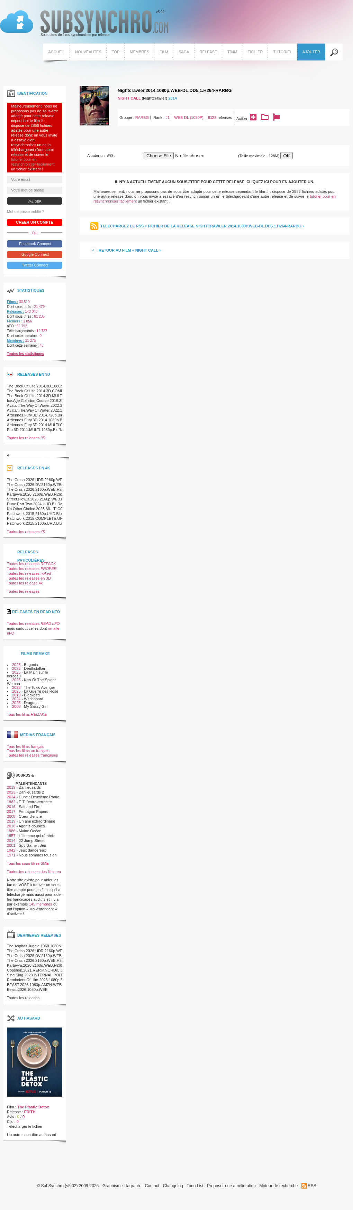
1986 (11, 831)
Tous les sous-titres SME (28, 863)
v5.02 (84, 23)
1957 (11, 836)
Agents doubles (32, 826)
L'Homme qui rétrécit (36, 836)
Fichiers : (14, 321)
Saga (184, 52)
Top (115, 52)
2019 (16, 695)
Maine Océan (30, 831)
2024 (16, 699)
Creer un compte (34, 222)
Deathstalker (34, 668)
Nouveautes (88, 52)
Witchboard (33, 699)
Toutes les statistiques (25, 354)
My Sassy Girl (35, 706)
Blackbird (31, 695)
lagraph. (133, 1186)
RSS (312, 1185)
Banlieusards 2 (31, 792)
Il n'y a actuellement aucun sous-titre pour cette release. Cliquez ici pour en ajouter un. (214, 182)
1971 (11, 855)
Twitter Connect (34, 265)
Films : (12, 302)
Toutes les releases (26, 438)
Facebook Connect (34, 244)
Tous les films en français (28, 751)
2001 (11, 845)
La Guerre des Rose (41, 691)
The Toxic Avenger (39, 687)
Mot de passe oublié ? (25, 211)
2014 (172, 98)
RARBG (142, 117)
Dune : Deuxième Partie (39, 797)
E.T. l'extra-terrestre (35, 802)
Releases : (15, 311)
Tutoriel (282, 52)
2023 (16, 687)
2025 (16, 665)
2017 (11, 811)
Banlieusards (30, 787)
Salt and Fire (29, 807)
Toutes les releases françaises (32, 755)
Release (208, 52)
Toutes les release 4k (25, 583)
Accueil (56, 52)
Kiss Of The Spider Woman (31, 682)
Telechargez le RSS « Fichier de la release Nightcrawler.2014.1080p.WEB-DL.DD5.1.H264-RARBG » (202, 226)
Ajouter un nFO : (101, 155)
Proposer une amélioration (231, 1186)
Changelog (173, 1186)
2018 (11, 826)
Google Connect (34, 254)
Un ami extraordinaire (37, 821)
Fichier (255, 52)
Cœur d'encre (30, 816)
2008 (16, 706)
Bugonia (31, 665)
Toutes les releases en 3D (29, 578)
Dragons (31, 703)
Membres (139, 52)
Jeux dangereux (32, 850)
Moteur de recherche (279, 1186)
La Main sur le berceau (27, 674)
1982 (11, 802)
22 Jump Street (32, 840)
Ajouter (311, 52)
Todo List (195, 1186)
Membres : (15, 341)
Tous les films (27, 714)
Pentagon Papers (33, 811)
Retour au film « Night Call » (130, 250)
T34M (232, 52)
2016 (11, 807)
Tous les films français (25, 746)
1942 (11, 850)
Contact (152, 1186)
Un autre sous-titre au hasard (31, 1135)
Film (164, 52)
